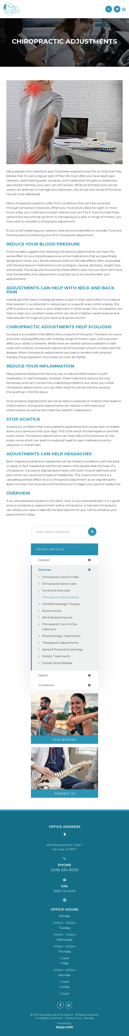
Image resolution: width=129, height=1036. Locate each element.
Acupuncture (51, 610)
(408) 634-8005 (64, 870)
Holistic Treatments (56, 656)
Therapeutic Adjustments (60, 642)
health (43, 675)
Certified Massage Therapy (61, 604)
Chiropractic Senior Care (59, 583)
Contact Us (64, 793)
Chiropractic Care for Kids (60, 577)
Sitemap (89, 1018)
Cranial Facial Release (57, 663)
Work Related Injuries (57, 617)
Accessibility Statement (49, 1018)
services (44, 569)
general (44, 560)
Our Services (65, 740)
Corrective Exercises (56, 590)
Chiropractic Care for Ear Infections (59, 626)
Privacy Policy (73, 1018)
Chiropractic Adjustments (60, 597)
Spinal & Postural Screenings (62, 649)
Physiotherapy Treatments (61, 636)
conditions (46, 685)
